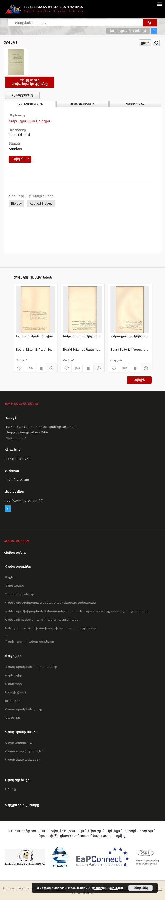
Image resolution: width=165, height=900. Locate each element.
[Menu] (159, 4)
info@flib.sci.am (17, 480)
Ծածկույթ (12, 718)
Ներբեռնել (21, 95)
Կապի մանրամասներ (22, 760)
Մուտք (10, 789)
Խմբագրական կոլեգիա (34, 336)
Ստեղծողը (13, 684)
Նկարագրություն (18, 743)
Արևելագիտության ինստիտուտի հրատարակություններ (50, 628)
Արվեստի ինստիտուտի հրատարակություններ (43, 620)
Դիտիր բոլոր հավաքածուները (29, 641)
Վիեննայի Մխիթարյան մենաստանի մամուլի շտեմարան (50, 603)
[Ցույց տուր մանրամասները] (51, 368)
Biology (16, 203)
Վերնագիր (13, 675)
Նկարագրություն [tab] (29, 104)
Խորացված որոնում (128, 31)
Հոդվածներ (14, 586)
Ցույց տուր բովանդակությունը (29, 82)
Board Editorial (19, 135)
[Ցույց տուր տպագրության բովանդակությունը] (40, 368)
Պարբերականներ (19, 594)
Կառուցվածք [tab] (135, 104)
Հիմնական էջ (15, 553)
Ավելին (139, 380)
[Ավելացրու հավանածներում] (156, 43)
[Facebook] (8, 509)
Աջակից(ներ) (15, 692)
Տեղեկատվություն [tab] (82, 104)
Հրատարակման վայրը (23, 709)
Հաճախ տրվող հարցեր (24, 751)
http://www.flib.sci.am (21, 500)
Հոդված (15, 149)
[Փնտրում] (150, 22)
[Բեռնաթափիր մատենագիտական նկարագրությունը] (29, 368)
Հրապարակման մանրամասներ (31, 667)
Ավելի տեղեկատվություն (105, 887)
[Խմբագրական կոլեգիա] (35, 309)
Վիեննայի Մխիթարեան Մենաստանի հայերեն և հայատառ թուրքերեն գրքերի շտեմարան (77, 611)
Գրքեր (10, 577)
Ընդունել (141, 888)
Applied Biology (41, 203)
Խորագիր (13, 701)
